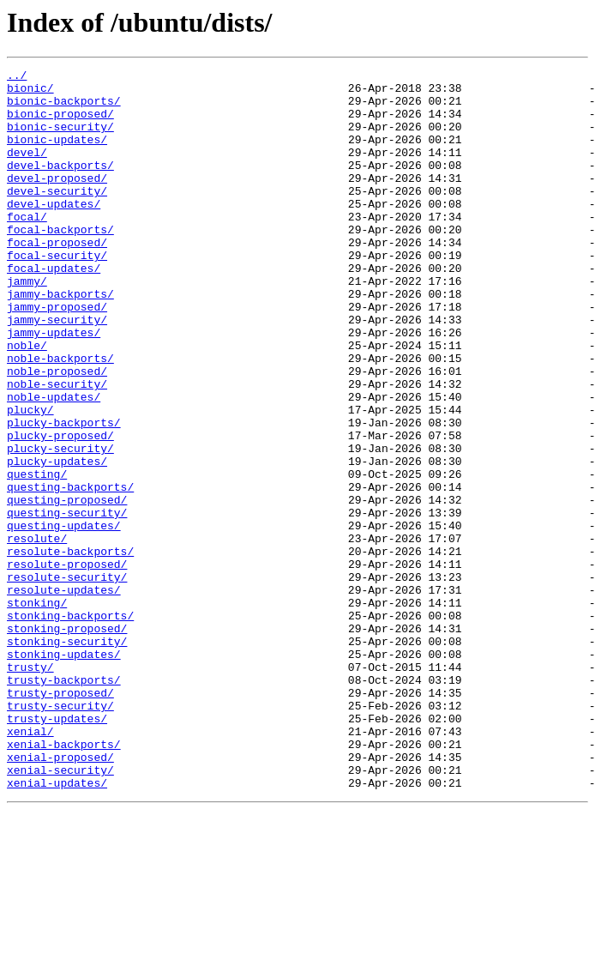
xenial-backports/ (64, 880)
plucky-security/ (60, 525)
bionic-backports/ (64, 108)
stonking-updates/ (64, 772)
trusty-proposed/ (60, 818)
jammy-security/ (57, 370)
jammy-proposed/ (57, 355)
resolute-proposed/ (67, 664)
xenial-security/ (60, 911)
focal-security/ (57, 293)
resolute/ (37, 633)
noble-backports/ (60, 417)
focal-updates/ (53, 309)
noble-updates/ (53, 463)
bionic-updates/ (57, 154)
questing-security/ (67, 602)
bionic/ (30, 92)
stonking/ (37, 710)
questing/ (37, 556)
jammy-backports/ (60, 339)
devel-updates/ (53, 231)
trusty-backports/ (64, 803)
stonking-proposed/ (67, 741)
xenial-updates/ (57, 926)
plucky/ (30, 478)
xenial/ (30, 864)
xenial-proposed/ (60, 895)
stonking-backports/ (70, 726)
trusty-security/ (60, 834)
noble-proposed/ (57, 432)
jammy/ (27, 324)
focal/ (27, 247)
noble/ (27, 401)
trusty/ (30, 787)
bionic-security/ (60, 139)
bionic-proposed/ (60, 123)
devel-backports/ (60, 185)
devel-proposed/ (57, 200)
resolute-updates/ (64, 695)
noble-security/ (57, 448)
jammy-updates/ (53, 386)
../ (17, 77)
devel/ (27, 170)
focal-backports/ (60, 262)
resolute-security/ (67, 679)
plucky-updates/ (57, 540)
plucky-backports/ (64, 494)
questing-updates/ (64, 617)
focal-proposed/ (57, 278)
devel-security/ (57, 216)
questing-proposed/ (67, 587)
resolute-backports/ (70, 648)
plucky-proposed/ (60, 509)
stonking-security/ (67, 756)
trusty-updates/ (57, 849)
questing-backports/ (70, 571)
